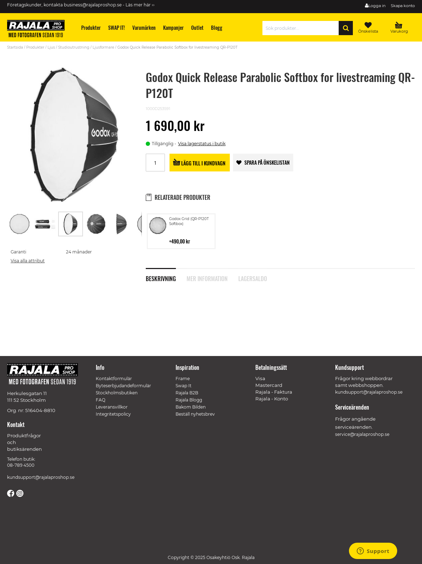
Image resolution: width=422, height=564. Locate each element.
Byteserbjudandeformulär (123, 385)
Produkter (35, 47)
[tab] (166, 274)
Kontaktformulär (114, 378)
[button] (20, 224)
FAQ (100, 400)
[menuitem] (91, 27)
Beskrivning (161, 277)
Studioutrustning (73, 47)
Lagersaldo (252, 277)
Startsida (15, 47)
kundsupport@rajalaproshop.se (40, 477)
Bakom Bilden (191, 407)
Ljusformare (103, 47)
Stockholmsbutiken (117, 392)
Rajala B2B (187, 392)
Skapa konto (403, 5)
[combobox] (302, 28)
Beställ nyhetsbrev (195, 414)
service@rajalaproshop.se (362, 434)
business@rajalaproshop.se (93, 4)
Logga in (376, 5)
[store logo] (39, 30)
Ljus (51, 47)
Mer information (207, 277)
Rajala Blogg (189, 400)
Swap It (183, 385)
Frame (183, 378)
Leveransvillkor (112, 407)
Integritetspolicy (113, 414)
